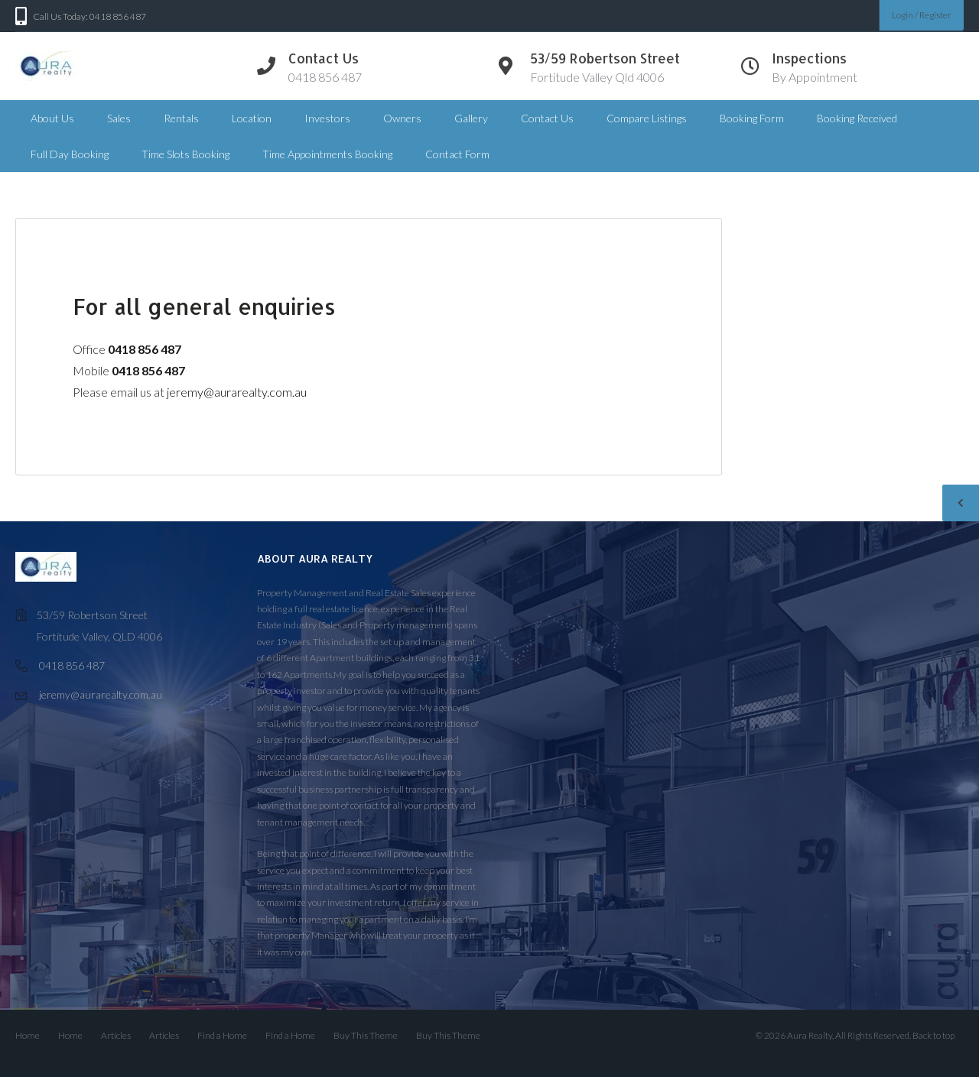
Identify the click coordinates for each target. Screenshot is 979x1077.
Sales (119, 118)
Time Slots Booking (185, 154)
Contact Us (547, 118)
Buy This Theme (365, 1035)
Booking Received (857, 118)
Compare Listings (647, 118)
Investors (327, 118)
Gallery (471, 118)
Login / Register (921, 15)
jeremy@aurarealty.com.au (237, 391)
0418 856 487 (72, 665)
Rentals (181, 118)
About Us (52, 118)
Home (27, 1035)
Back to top (933, 1035)
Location (252, 118)
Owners (402, 118)
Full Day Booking (70, 154)
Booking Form (752, 118)
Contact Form (457, 154)
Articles (116, 1035)
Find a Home (222, 1035)
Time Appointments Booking (327, 154)
